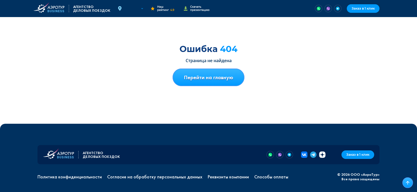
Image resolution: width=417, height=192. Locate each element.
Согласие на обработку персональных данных (154, 177)
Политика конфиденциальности (69, 177)
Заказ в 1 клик (363, 8)
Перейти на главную (208, 77)
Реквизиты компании (228, 177)
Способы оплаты (271, 177)
